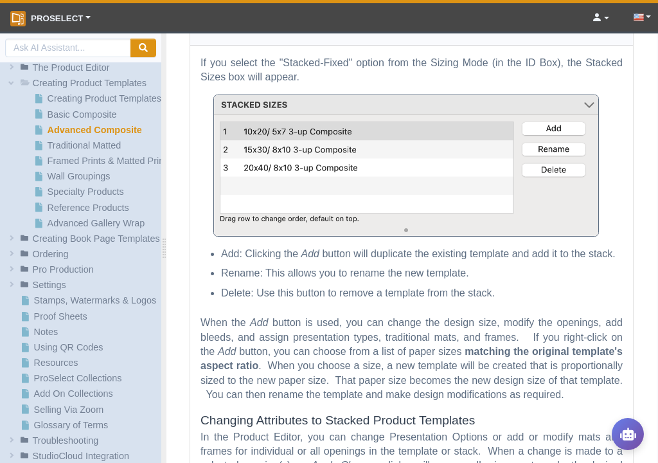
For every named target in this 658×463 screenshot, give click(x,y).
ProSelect (46, 18)
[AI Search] (68, 48)
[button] (82, 67)
